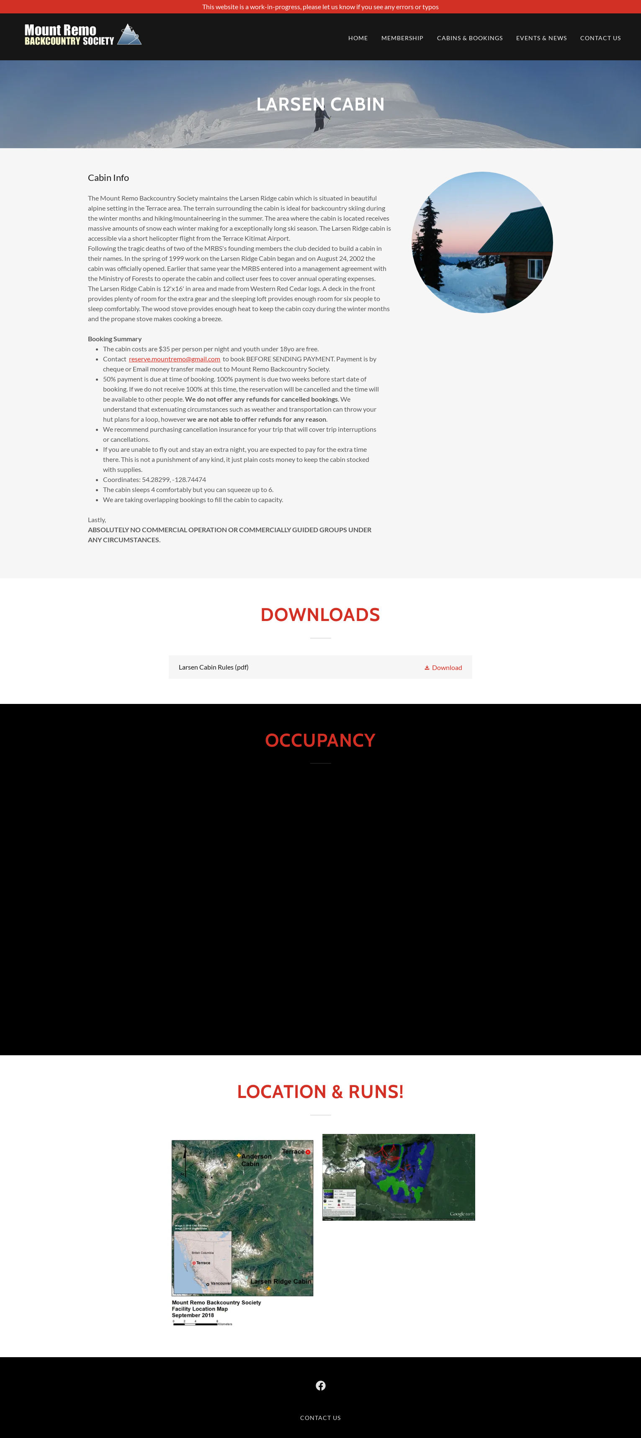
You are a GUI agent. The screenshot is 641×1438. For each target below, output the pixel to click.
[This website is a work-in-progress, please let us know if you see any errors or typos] (320, 7)
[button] (443, 666)
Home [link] (358, 37)
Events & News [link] (541, 37)
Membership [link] (402, 37)
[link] (83, 36)
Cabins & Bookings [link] (470, 37)
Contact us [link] (600, 37)
